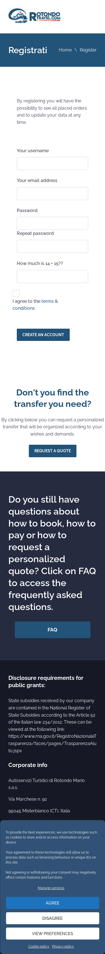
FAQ (52, 630)
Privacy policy (63, 946)
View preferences (52, 933)
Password (27, 210)
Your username (33, 150)
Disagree (52, 918)
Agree (52, 903)
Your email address (37, 180)
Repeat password (35, 233)
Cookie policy (38, 946)
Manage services (51, 888)
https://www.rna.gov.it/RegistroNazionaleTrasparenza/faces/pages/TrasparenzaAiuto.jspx (52, 743)
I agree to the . (35, 305)
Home (65, 50)
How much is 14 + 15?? (40, 263)
